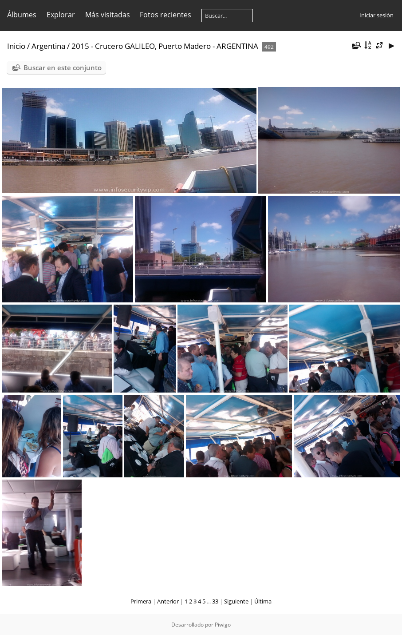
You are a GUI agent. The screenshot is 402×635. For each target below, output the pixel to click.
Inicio (16, 46)
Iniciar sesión (376, 15)
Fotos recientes (165, 15)
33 (215, 601)
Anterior (168, 601)
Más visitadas (107, 15)
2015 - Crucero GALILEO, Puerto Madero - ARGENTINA (164, 46)
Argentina (48, 46)
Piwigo (223, 624)
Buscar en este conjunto (63, 67)
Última (263, 601)
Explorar (61, 15)
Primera (140, 601)
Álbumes (21, 15)
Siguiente (236, 601)
